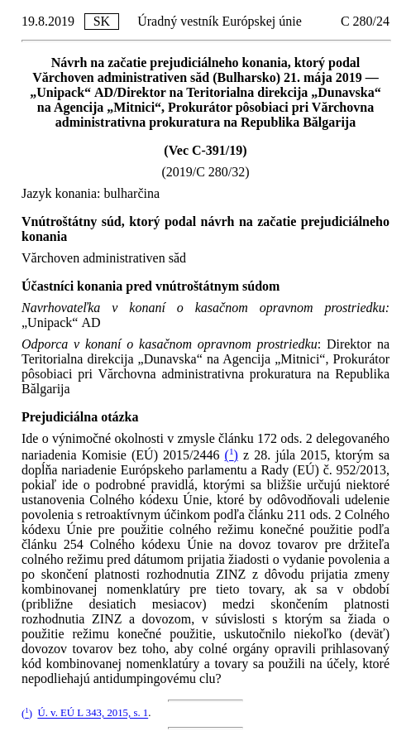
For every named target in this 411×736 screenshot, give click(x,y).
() (231, 455)
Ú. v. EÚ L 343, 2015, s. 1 (92, 713)
